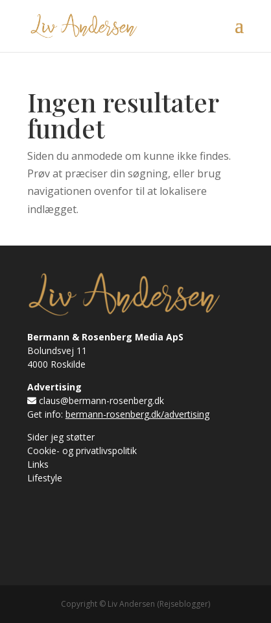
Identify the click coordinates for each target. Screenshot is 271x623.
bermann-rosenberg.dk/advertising (137, 414)
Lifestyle (44, 478)
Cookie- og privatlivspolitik (82, 450)
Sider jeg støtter (61, 437)
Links (38, 464)
